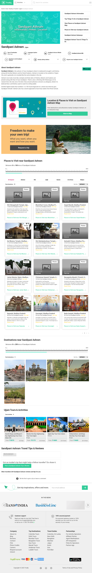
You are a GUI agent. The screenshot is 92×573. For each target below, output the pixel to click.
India (6, 8)
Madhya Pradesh (13, 8)
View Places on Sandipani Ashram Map (75, 24)
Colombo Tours (34, 534)
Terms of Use (66, 568)
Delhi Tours (32, 536)
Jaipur (49, 543)
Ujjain (20, 8)
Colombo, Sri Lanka (54, 534)
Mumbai (50, 541)
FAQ (11, 543)
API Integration (71, 541)
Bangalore (50, 538)
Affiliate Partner (71, 536)
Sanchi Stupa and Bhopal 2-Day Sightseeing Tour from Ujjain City (13, 436)
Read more (10, 214)
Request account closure (16, 551)
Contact (12, 541)
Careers (12, 547)
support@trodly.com (29, 520)
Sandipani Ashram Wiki (77, 53)
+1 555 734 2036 (28, 522)
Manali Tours (33, 545)
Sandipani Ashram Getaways (74, 35)
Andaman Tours (34, 547)
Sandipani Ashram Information (74, 13)
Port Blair (50, 550)
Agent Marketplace (72, 538)
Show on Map (67, 113)
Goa (48, 547)
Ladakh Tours (33, 550)
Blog (11, 536)
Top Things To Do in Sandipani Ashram (77, 19)
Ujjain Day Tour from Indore (56, 434)
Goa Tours (32, 543)
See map (25, 206)
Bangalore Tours (34, 541)
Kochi (49, 545)
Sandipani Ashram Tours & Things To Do (76, 40)
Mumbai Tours (34, 538)
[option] (16, 505)
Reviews (13, 538)
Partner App (70, 545)
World (2, 8)
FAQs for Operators (72, 543)
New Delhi (50, 536)
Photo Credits (14, 545)
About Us (13, 534)
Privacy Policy (77, 568)
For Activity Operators (73, 534)
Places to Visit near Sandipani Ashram (76, 30)
